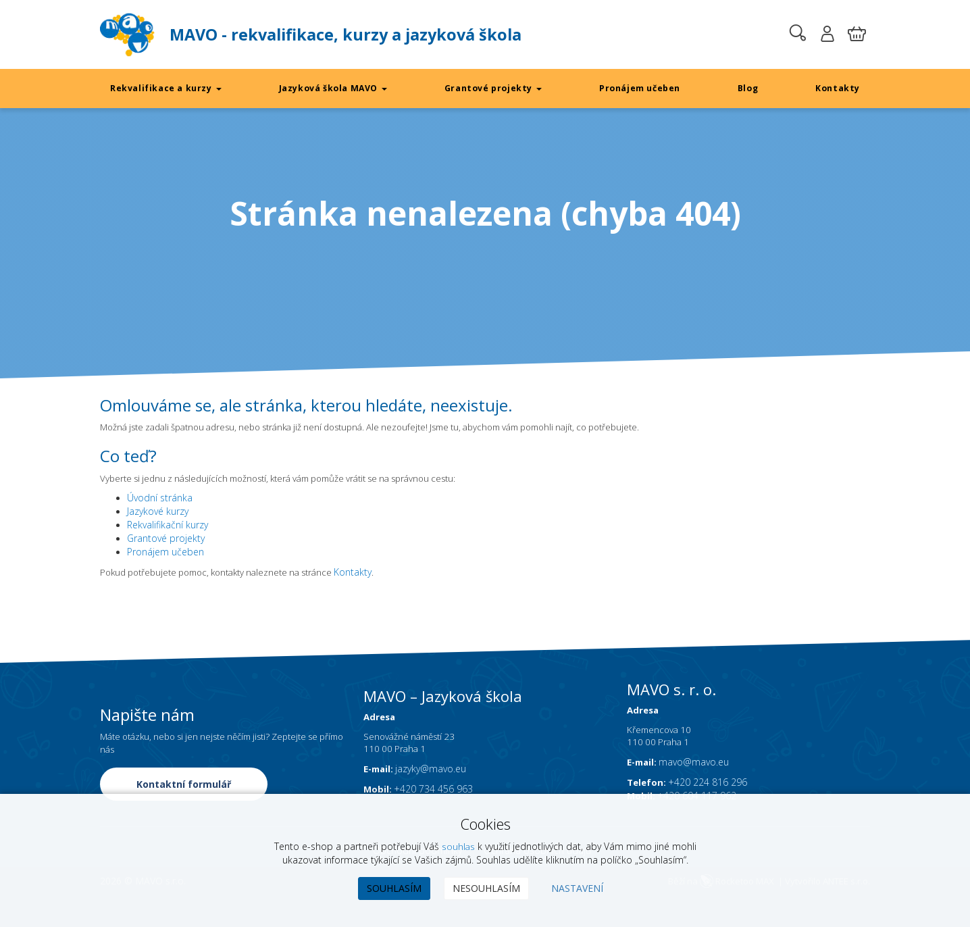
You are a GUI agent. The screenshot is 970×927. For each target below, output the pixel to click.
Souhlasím (394, 888)
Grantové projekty (493, 88)
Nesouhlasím (486, 888)
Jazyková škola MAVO (332, 88)
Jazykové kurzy (157, 513)
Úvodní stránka (160, 500)
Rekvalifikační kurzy (167, 527)
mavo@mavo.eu (698, 786)
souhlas (458, 846)
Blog (748, 88)
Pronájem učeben (640, 88)
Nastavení (577, 888)
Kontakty (837, 88)
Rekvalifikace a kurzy (166, 88)
